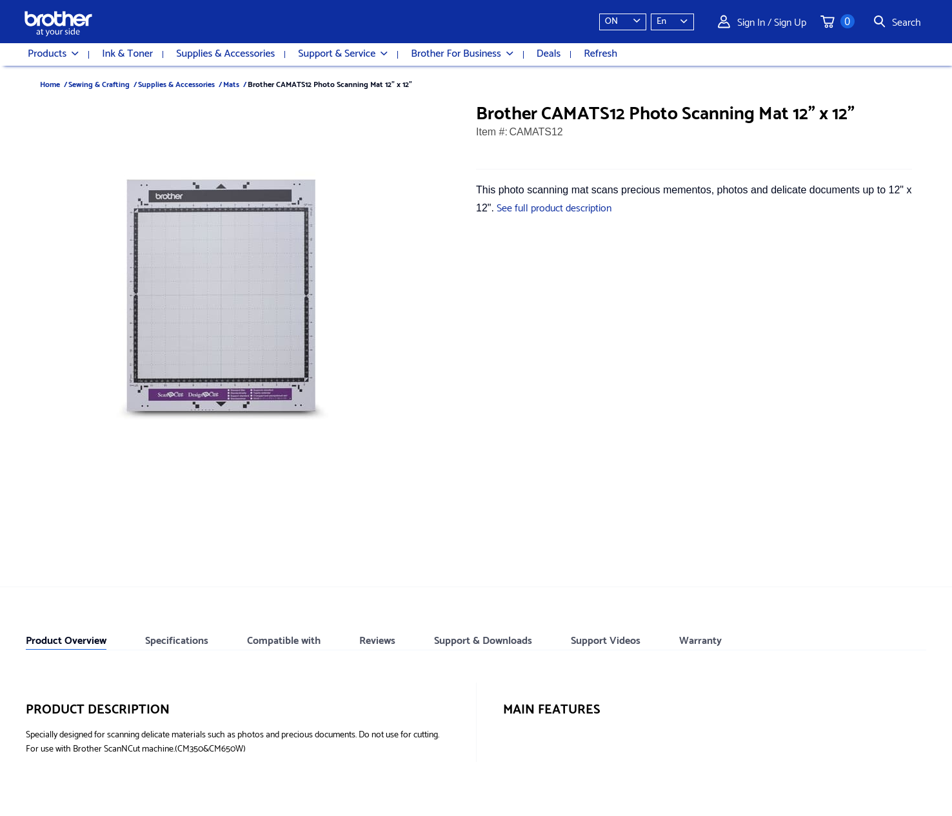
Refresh (600, 54)
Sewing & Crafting (99, 83)
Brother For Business (462, 54)
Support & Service (343, 54)
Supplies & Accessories (225, 54)
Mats (231, 83)
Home (50, 83)
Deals (548, 54)
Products (53, 54)
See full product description (554, 206)
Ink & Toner (127, 54)
